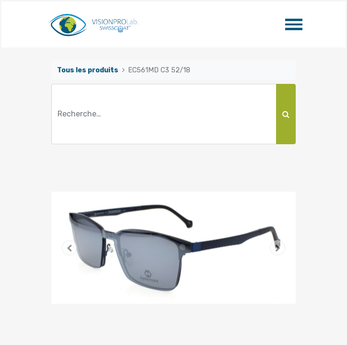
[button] (69, 248)
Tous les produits (87, 70)
